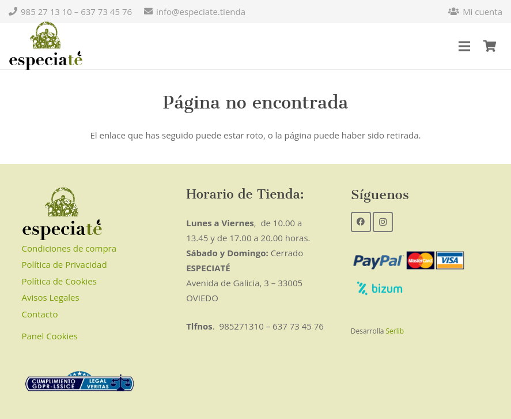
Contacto (40, 314)
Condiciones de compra (69, 248)
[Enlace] (46, 46)
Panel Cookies (50, 336)
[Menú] (464, 46)
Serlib (395, 331)
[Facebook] (361, 222)
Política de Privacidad (64, 264)
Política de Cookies (59, 281)
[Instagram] (383, 222)
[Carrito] (489, 46)
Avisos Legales (51, 297)
